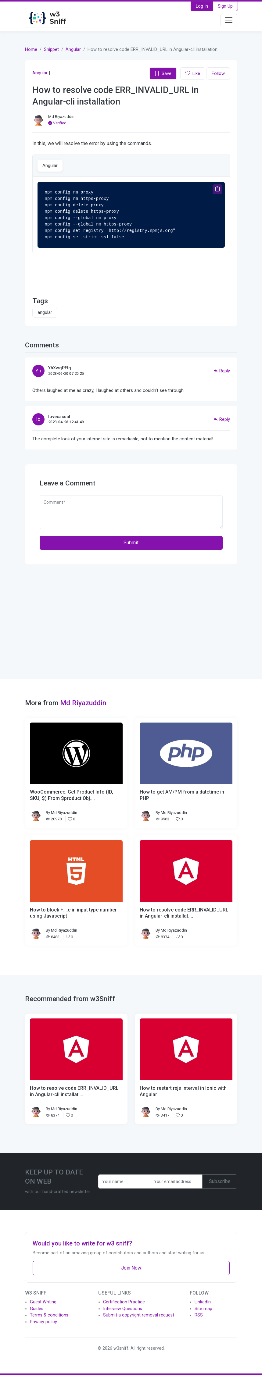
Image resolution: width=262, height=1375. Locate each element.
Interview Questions (122, 1308)
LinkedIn (203, 1302)
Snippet (51, 49)
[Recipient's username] (124, 1181)
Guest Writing (43, 1302)
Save (163, 73)
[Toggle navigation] (228, 20)
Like (192, 73)
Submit (131, 542)
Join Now (131, 1268)
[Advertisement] (131, 621)
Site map (203, 1308)
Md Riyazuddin (61, 116)
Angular (73, 49)
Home (31, 49)
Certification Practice (124, 1302)
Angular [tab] (50, 165)
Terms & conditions (49, 1315)
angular (45, 312)
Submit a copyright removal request (138, 1315)
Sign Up (225, 6)
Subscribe (220, 1181)
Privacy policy (43, 1321)
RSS (199, 1315)
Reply (222, 371)
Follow (218, 73)
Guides (36, 1308)
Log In (202, 6)
